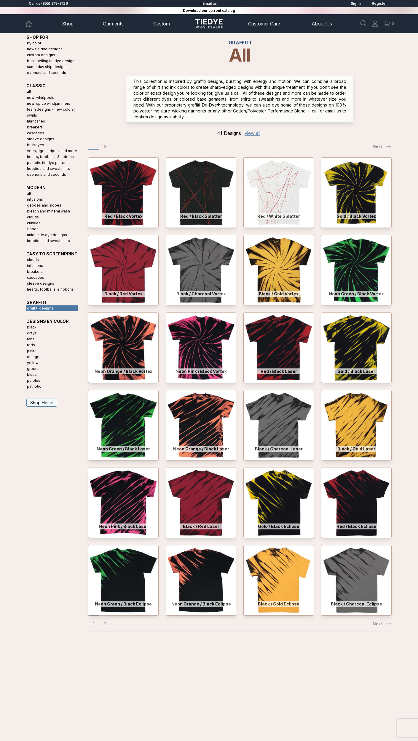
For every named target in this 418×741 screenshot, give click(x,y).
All (29, 91)
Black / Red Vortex (123, 293)
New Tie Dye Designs (45, 49)
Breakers (35, 127)
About (322, 24)
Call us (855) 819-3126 (48, 3)
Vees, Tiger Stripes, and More (52, 151)
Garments (113, 24)
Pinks (31, 351)
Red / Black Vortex (123, 216)
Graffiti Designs (40, 308)
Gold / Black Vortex (356, 216)
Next (382, 146)
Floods (33, 229)
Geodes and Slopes (44, 205)
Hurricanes (36, 121)
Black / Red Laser (201, 526)
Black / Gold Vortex (279, 293)
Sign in (356, 3)
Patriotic (34, 386)
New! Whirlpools (40, 97)
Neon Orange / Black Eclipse (201, 603)
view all (252, 133)
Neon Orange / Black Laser (201, 448)
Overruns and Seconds (46, 72)
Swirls (32, 115)
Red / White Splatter (278, 216)
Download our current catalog (209, 10)
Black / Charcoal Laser (279, 448)
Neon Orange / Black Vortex (123, 371)
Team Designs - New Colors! (51, 109)
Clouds (33, 217)
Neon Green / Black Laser (123, 448)
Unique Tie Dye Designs (47, 235)
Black (31, 327)
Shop (68, 24)
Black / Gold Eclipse (278, 603)
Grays (32, 333)
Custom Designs (41, 55)
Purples (33, 380)
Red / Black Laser (279, 371)
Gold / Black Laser (356, 371)
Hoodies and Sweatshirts (48, 168)
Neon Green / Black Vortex (356, 293)
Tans (30, 339)
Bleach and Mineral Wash (48, 211)
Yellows (34, 362)
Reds (31, 345)
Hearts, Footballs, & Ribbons (50, 156)
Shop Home (41, 402)
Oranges (34, 357)
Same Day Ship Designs (47, 67)
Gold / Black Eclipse (278, 526)
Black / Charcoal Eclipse (356, 603)
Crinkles (34, 223)
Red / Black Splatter (201, 216)
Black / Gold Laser (356, 448)
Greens (33, 368)
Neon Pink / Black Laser (123, 526)
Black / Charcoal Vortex (201, 293)
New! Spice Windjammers (48, 103)
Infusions (35, 199)
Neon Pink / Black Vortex (201, 371)
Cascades (35, 133)
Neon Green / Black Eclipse (123, 603)
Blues (32, 374)
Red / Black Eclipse (356, 526)
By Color (34, 43)
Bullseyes (35, 145)
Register (379, 3)
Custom (161, 24)
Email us (209, 3)
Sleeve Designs (40, 139)
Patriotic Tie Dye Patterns (48, 162)
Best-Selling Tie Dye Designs (51, 61)
